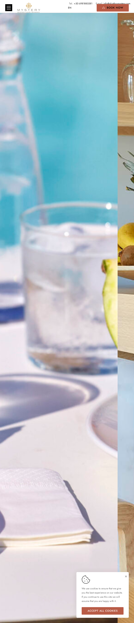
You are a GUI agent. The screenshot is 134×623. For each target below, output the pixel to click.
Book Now (112, 8)
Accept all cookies (103, 611)
